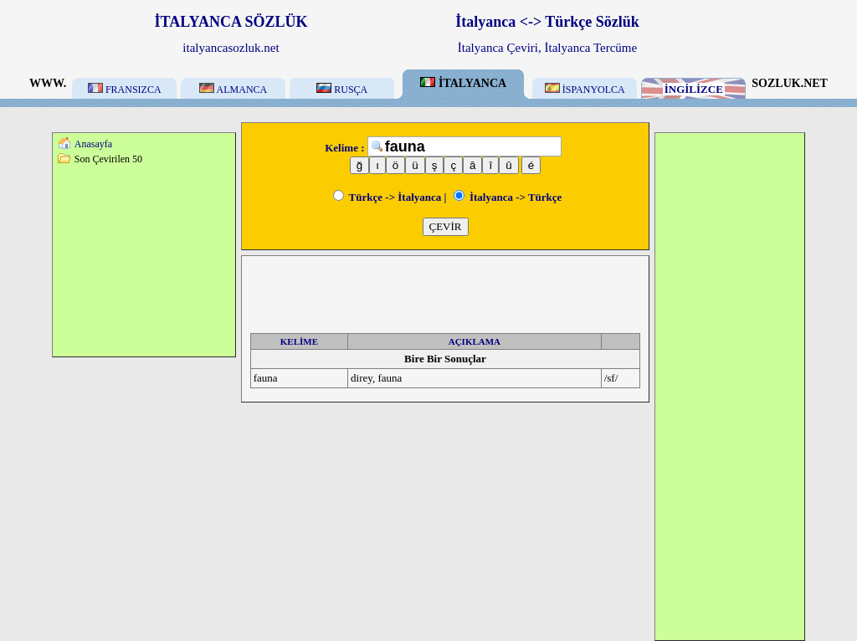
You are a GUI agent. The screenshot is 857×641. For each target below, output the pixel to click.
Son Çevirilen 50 (108, 159)
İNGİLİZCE (694, 89)
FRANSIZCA (125, 89)
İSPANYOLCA (585, 89)
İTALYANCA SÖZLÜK (231, 21)
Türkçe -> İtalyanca (387, 197)
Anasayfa (93, 144)
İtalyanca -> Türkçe (508, 197)
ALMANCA (233, 89)
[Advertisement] (144, 260)
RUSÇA (341, 89)
